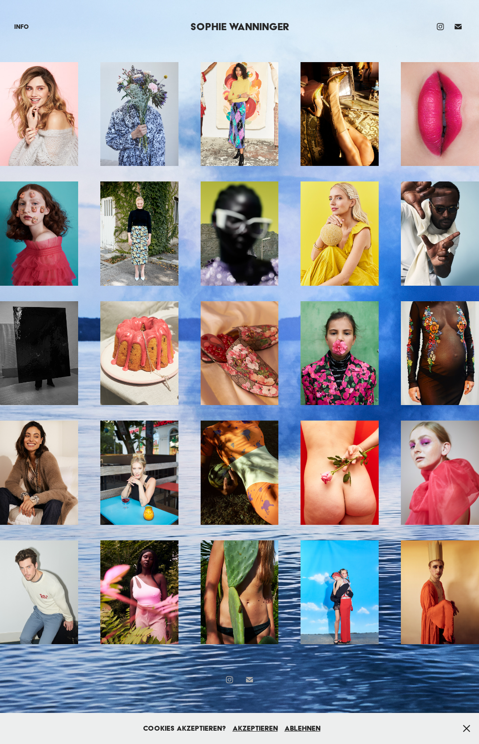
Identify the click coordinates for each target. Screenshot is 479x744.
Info (21, 26)
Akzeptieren (255, 728)
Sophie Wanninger (239, 26)
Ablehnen (303, 728)
